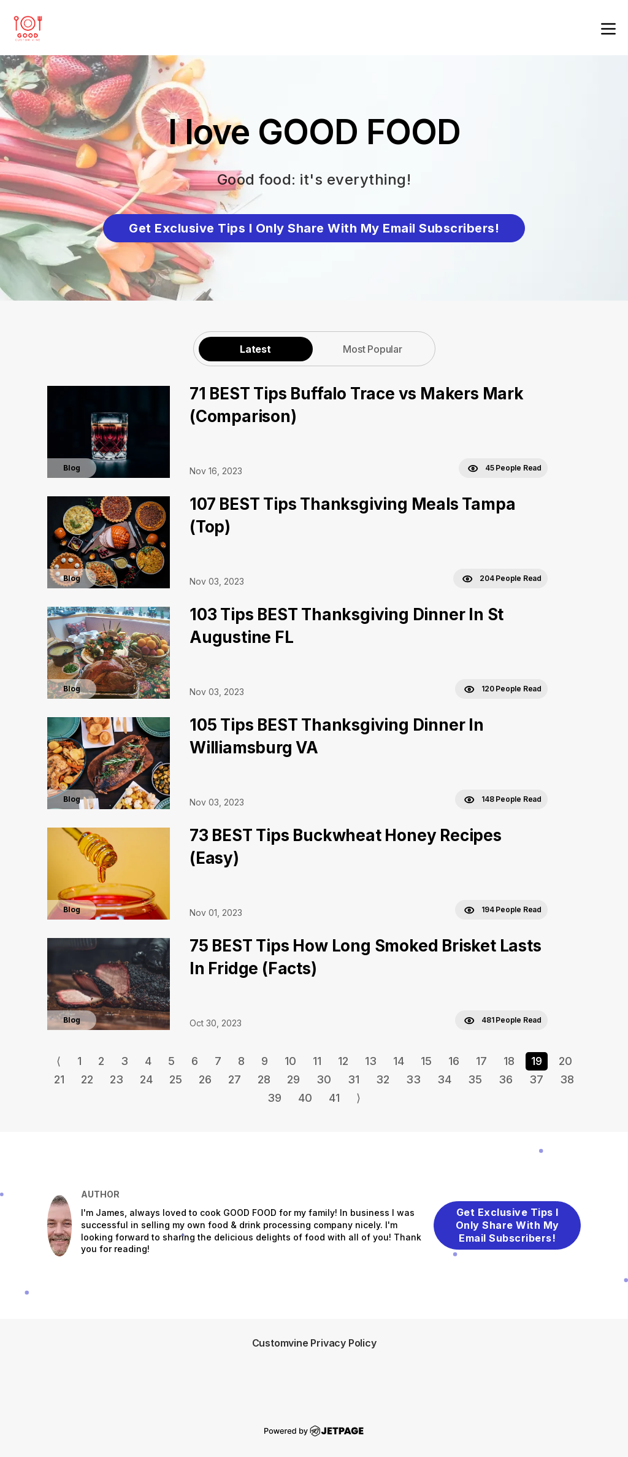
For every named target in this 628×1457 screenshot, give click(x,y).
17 (481, 1061)
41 (334, 1097)
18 (509, 1061)
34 (444, 1079)
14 (398, 1061)
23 (116, 1079)
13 (371, 1061)
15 (426, 1061)
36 (506, 1079)
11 (317, 1061)
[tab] (256, 349)
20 (565, 1061)
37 (536, 1079)
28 (264, 1079)
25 (175, 1079)
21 (59, 1079)
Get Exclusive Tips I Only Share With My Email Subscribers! (314, 228)
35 (475, 1079)
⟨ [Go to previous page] (58, 1061)
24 (146, 1079)
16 (453, 1061)
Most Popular (372, 349)
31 (353, 1079)
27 (234, 1079)
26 (205, 1079)
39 (274, 1097)
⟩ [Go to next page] (358, 1097)
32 (382, 1079)
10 (290, 1061)
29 (293, 1079)
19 (536, 1061)
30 (323, 1079)
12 (343, 1061)
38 (567, 1079)
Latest (255, 349)
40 (305, 1097)
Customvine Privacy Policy (314, 1343)
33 (413, 1079)
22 (87, 1079)
